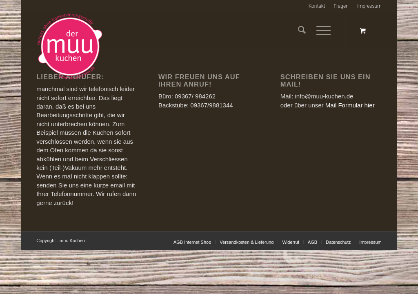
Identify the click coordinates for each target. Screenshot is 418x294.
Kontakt (317, 6)
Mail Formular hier (350, 105)
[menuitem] (317, 6)
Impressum (369, 6)
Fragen (341, 6)
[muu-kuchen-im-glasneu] (196, 46)
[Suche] (302, 31)
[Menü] (321, 31)
